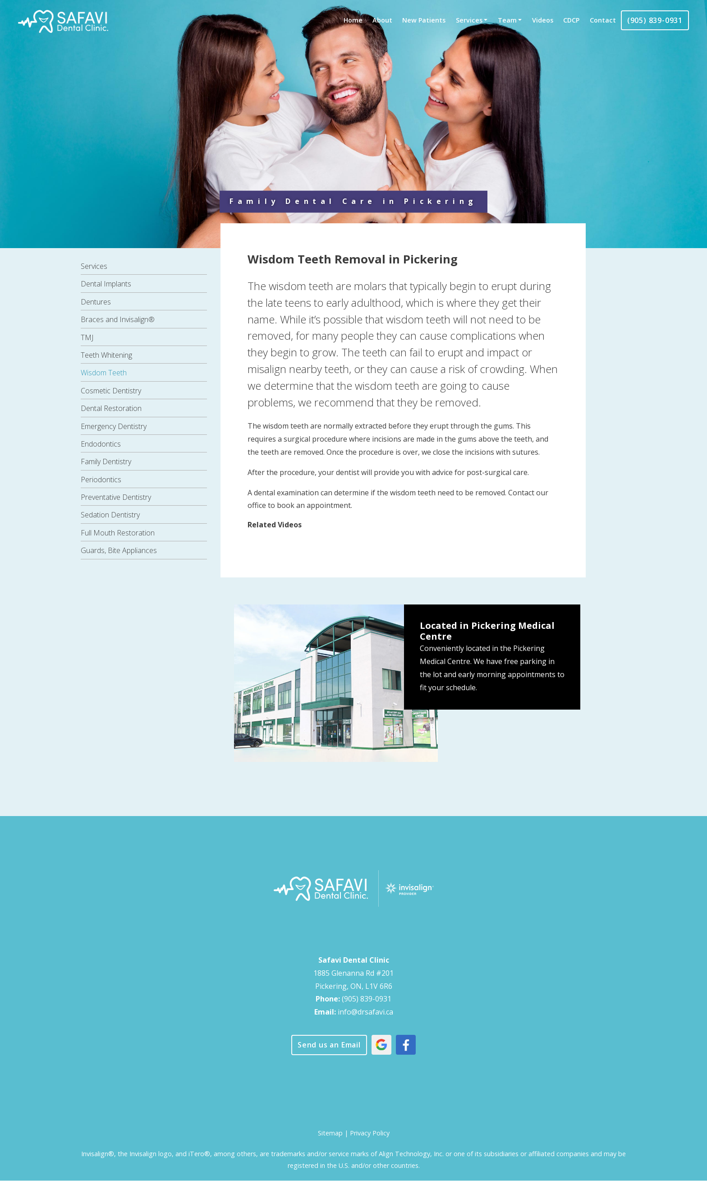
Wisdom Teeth (104, 373)
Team (507, 20)
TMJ (87, 337)
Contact (603, 20)
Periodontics (101, 479)
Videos (542, 20)
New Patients (423, 20)
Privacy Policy (370, 1133)
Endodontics (101, 444)
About (382, 20)
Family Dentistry (106, 461)
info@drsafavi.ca (365, 1012)
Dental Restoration (111, 408)
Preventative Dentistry (116, 497)
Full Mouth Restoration (118, 533)
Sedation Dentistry (110, 515)
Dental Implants (106, 284)
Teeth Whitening (106, 355)
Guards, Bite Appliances (119, 550)
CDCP (571, 20)
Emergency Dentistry (114, 426)
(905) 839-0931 (655, 20)
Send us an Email (329, 1045)
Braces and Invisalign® (118, 319)
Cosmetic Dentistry (111, 391)
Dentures (96, 302)
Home (353, 20)
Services (469, 20)
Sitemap (330, 1133)
